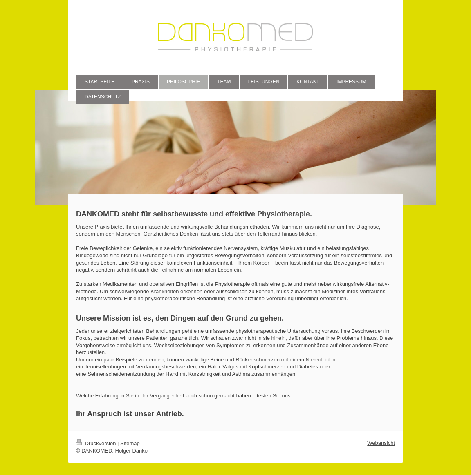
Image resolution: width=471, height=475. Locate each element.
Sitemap (130, 443)
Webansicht (381, 443)
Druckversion (96, 443)
